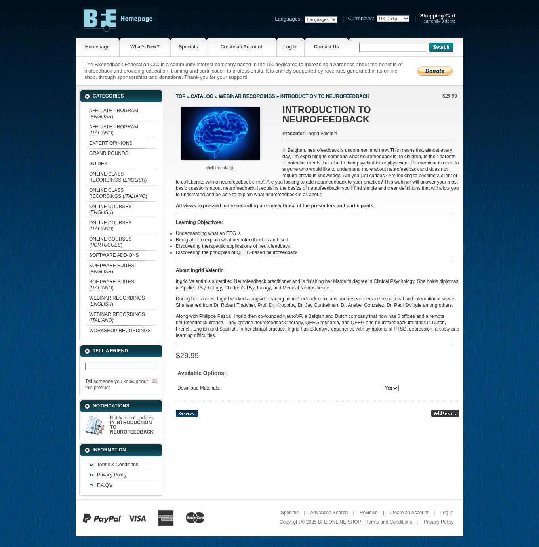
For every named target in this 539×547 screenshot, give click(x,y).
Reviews (368, 512)
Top (180, 96)
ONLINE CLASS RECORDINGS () (118, 177)
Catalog (202, 96)
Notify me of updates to (132, 425)
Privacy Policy (112, 475)
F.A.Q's (104, 485)
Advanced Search (329, 512)
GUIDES (98, 163)
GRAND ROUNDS (108, 153)
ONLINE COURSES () (110, 209)
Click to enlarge (220, 167)
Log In (290, 47)
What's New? (145, 47)
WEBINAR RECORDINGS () (117, 301)
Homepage (97, 47)
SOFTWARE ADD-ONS (114, 255)
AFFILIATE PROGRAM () (113, 113)
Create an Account (242, 47)
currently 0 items (437, 18)
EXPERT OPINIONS (111, 143)
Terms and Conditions (389, 522)
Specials (188, 47)
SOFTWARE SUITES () (111, 268)
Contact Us (326, 47)
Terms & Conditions (117, 464)
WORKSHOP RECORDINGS (120, 330)
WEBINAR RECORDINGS (247, 96)
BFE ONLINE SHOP (339, 522)
